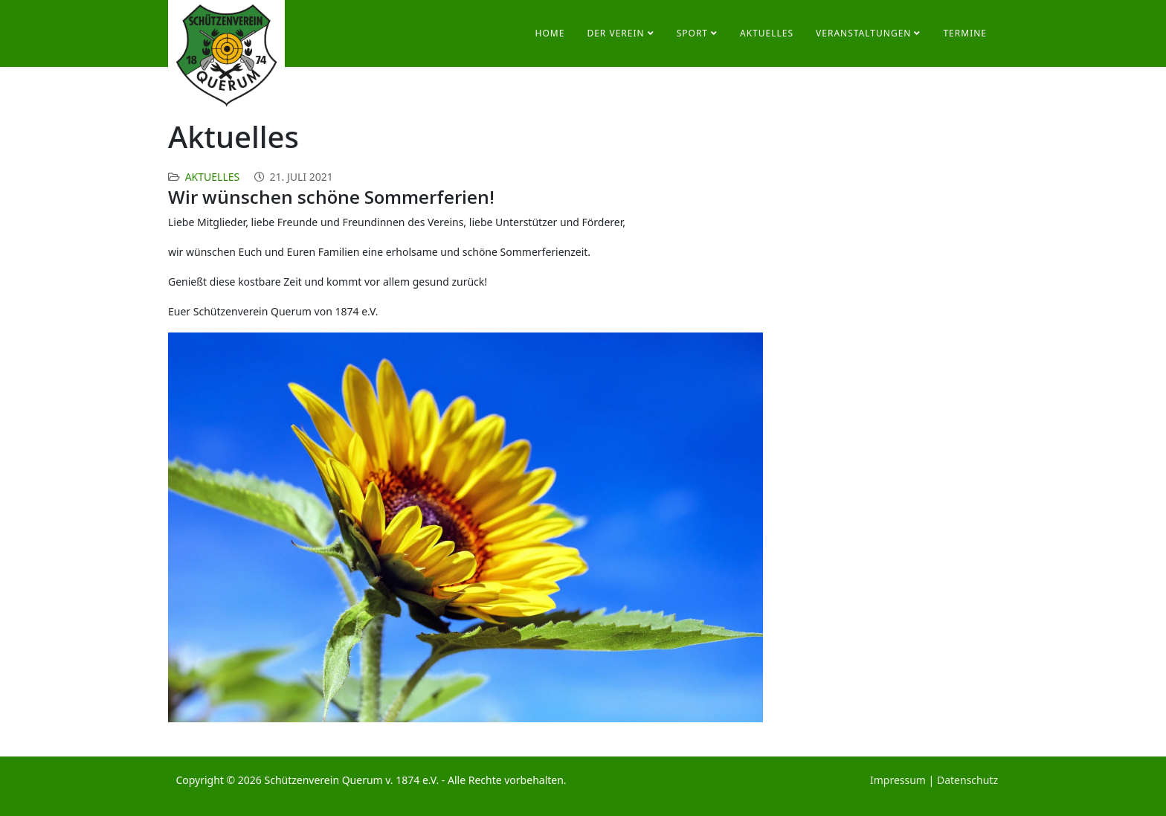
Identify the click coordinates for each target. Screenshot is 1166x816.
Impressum (898, 780)
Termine (965, 33)
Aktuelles (766, 33)
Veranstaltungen (863, 33)
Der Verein (615, 33)
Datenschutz (967, 780)
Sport (692, 33)
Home (550, 33)
